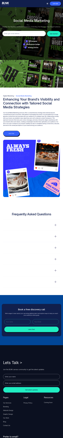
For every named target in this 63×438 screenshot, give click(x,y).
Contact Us (6, 425)
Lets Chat (11, 133)
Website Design (8, 410)
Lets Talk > (12, 362)
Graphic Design (8, 414)
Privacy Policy (28, 403)
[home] (5, 3)
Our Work (6, 418)
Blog (4, 421)
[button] (47, 3)
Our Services (7, 403)
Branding (6, 406)
